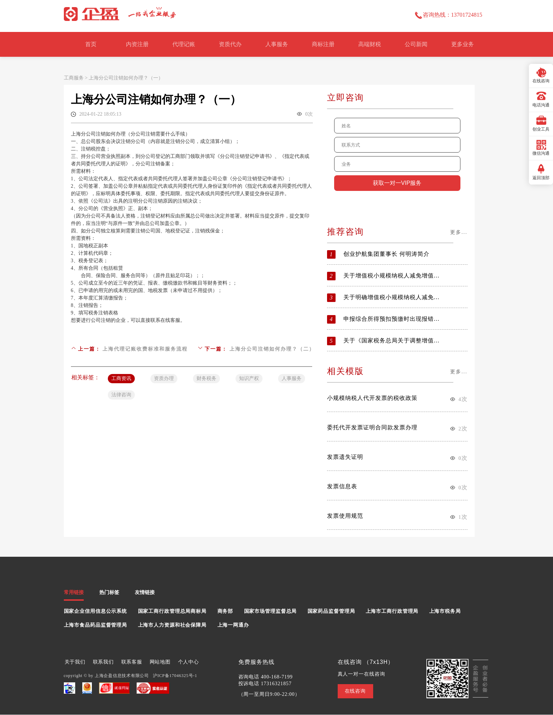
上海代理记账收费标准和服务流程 (145, 349)
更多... (459, 232)
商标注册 (323, 44)
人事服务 (276, 44)
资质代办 (230, 44)
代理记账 (183, 44)
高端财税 (369, 44)
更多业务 (462, 44)
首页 (90, 44)
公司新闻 (416, 44)
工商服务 (74, 78)
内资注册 (137, 44)
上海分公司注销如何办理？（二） (272, 349)
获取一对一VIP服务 (397, 183)
